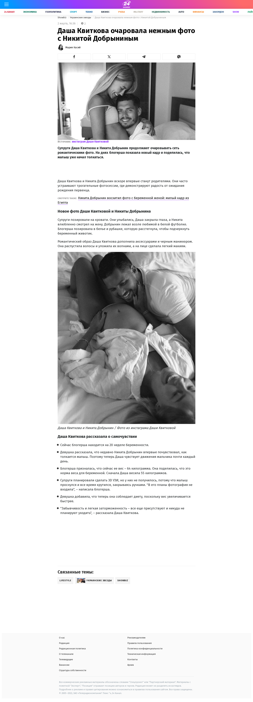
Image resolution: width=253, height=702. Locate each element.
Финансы (198, 12)
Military (138, 12)
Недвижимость (161, 12)
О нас (62, 637)
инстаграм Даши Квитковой (90, 141)
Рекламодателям (136, 637)
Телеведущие (66, 659)
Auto (181, 12)
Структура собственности (72, 670)
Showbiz (62, 17)
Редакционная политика (72, 648)
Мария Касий (72, 47)
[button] (74, 57)
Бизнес (105, 12)
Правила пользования (139, 643)
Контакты (132, 659)
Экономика (30, 12)
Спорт (73, 12)
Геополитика (53, 12)
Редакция (64, 643)
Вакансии (64, 665)
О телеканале (66, 654)
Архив (130, 665)
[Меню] (6, 4)
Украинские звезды (81, 17)
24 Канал (9, 12)
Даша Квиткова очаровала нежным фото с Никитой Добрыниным (130, 17)
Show (236, 12)
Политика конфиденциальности (145, 648)
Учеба (121, 12)
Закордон (218, 12)
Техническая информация (141, 654)
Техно (89, 12)
